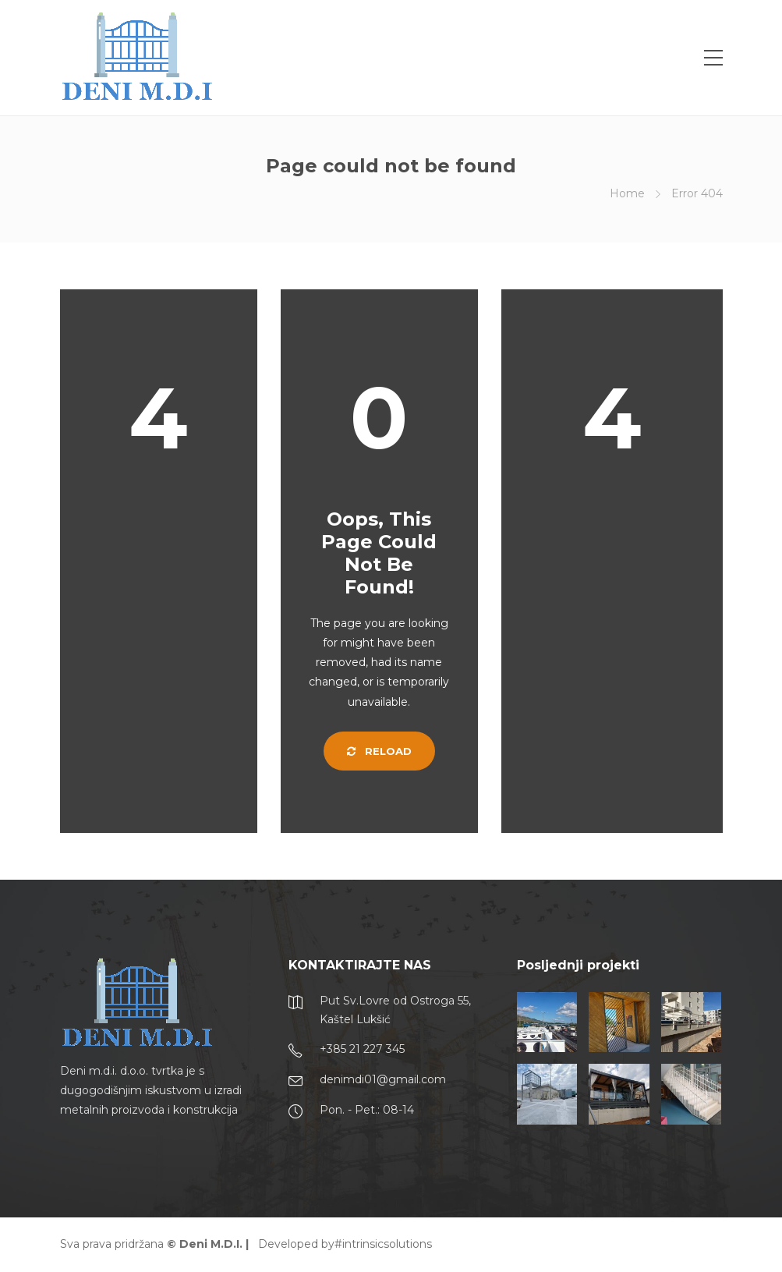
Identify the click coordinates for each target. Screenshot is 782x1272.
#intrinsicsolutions (383, 1244)
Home (627, 193)
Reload (379, 751)
